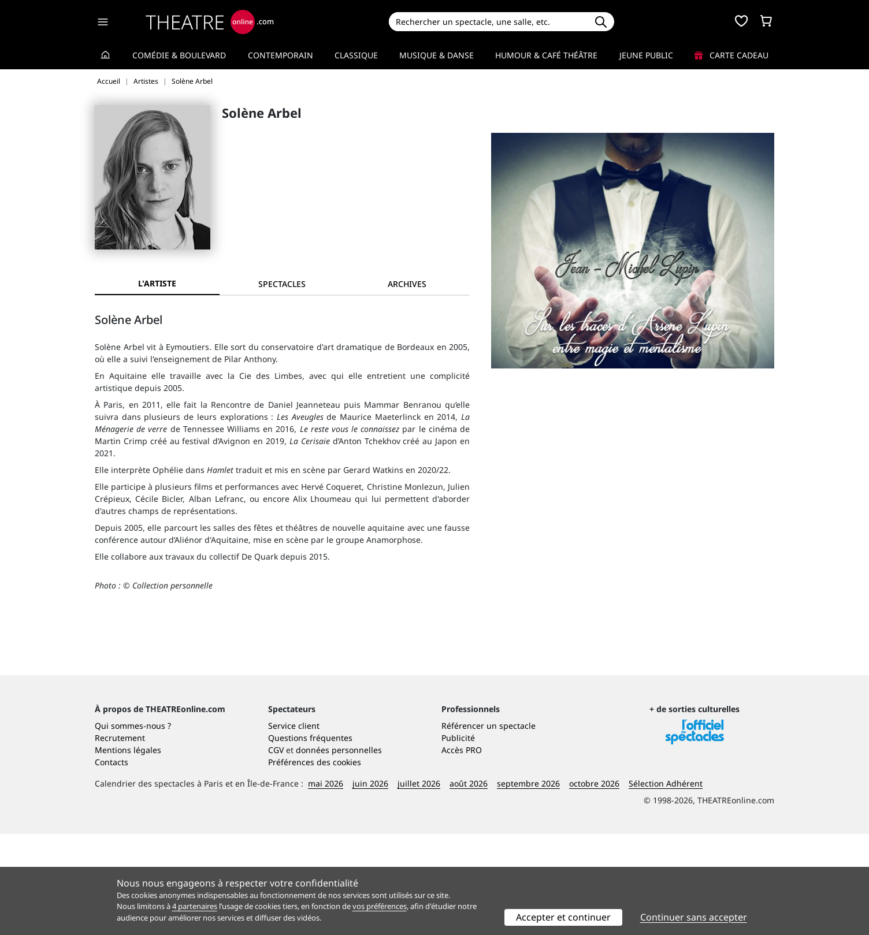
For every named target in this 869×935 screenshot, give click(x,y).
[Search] (488, 21)
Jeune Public (646, 55)
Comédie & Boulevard (179, 55)
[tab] (282, 284)
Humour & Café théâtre (546, 55)
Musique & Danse (436, 55)
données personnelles (339, 850)
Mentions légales (128, 850)
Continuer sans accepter (693, 917)
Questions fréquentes (310, 838)
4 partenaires (194, 906)
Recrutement (120, 838)
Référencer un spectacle (488, 826)
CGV (276, 850)
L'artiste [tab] (157, 283)
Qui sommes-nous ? (133, 826)
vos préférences (379, 906)
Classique (356, 55)
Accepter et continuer (563, 917)
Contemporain (280, 55)
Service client (294, 826)
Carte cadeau (731, 55)
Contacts (111, 863)
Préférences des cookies (314, 863)
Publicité (458, 838)
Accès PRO (461, 850)
